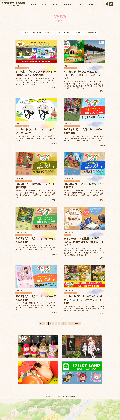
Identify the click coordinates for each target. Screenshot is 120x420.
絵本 (44, 4)
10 (66, 323)
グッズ (80, 4)
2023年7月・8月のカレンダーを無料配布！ (84, 185)
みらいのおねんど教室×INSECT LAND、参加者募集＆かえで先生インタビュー (84, 242)
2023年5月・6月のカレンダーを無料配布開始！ (35, 240)
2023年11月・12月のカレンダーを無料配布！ (83, 131)
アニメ (55, 4)
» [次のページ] (72, 323)
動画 (91, 4)
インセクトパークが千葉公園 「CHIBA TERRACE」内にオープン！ (82, 75)
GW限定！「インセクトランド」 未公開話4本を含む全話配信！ (35, 73)
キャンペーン (63, 32)
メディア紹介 (79, 32)
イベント (37, 32)
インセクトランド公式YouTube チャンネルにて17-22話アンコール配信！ (83, 300)
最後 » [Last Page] (77, 323)
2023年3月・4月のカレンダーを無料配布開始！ (35, 298)
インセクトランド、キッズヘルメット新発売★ (34, 131)
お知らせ (67, 4)
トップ (33, 4)
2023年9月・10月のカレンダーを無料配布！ (35, 185)
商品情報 (92, 32)
